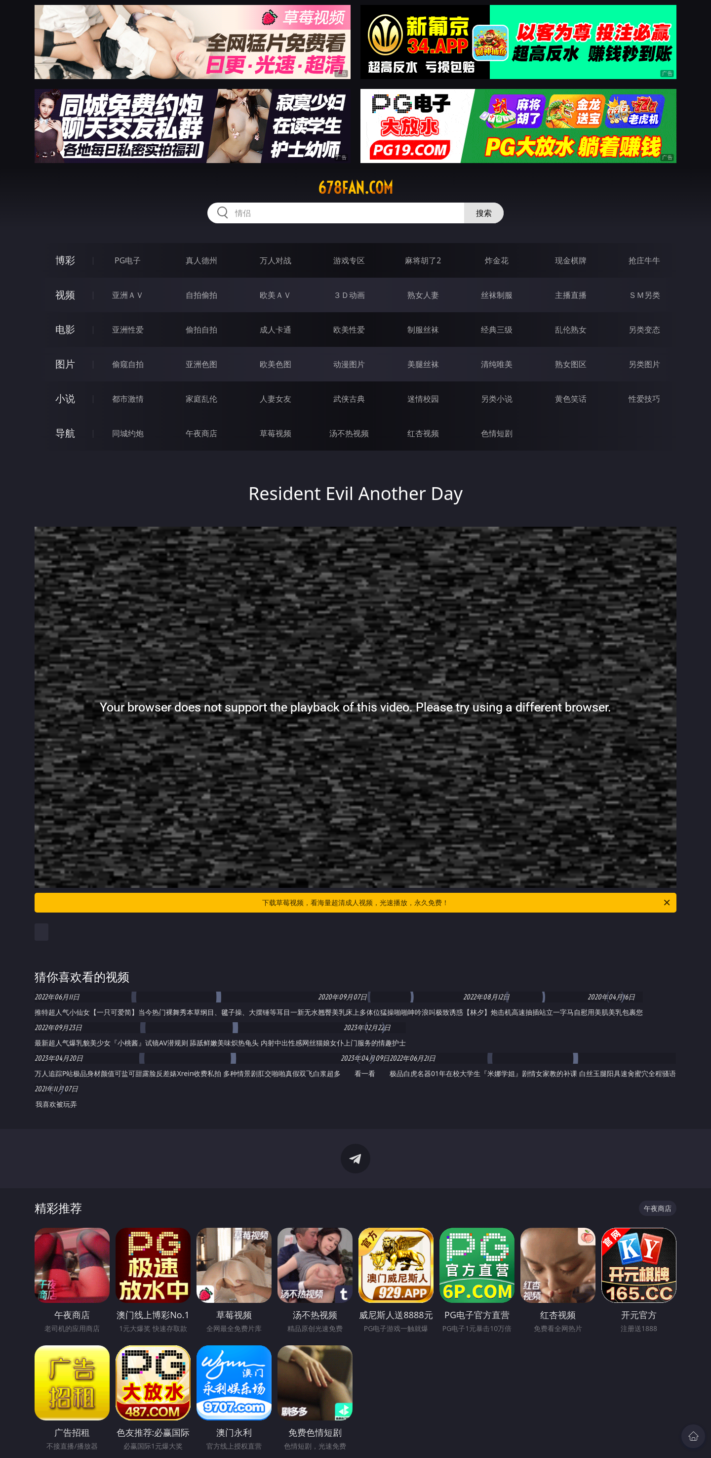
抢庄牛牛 (644, 260)
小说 (65, 398)
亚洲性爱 (128, 329)
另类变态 (644, 329)
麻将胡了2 (423, 260)
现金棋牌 (571, 260)
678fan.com (355, 188)
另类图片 (644, 364)
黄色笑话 (571, 398)
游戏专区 (349, 260)
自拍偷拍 (201, 295)
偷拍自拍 (201, 329)
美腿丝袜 (423, 364)
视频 (65, 294)
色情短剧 (497, 433)
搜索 (484, 213)
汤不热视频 (349, 433)
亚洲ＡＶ (128, 295)
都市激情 (128, 398)
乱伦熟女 (571, 329)
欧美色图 (275, 364)
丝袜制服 (497, 295)
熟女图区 (571, 364)
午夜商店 (201, 433)
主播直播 (571, 295)
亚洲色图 (201, 364)
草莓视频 (275, 433)
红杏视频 (423, 433)
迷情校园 (423, 398)
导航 (65, 433)
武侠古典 (349, 398)
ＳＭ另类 (644, 295)
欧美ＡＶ (275, 295)
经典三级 (497, 329)
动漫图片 (349, 364)
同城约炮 (128, 433)
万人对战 (275, 260)
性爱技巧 (644, 398)
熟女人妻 (423, 295)
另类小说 (497, 398)
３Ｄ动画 (349, 295)
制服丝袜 (423, 329)
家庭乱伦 (201, 398)
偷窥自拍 (128, 364)
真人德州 (201, 260)
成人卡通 (275, 329)
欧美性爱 (349, 329)
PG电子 (128, 260)
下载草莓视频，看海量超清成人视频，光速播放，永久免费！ (467, 903)
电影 (65, 329)
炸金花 (497, 260)
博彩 (65, 260)
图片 (65, 364)
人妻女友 (275, 398)
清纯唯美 (497, 364)
